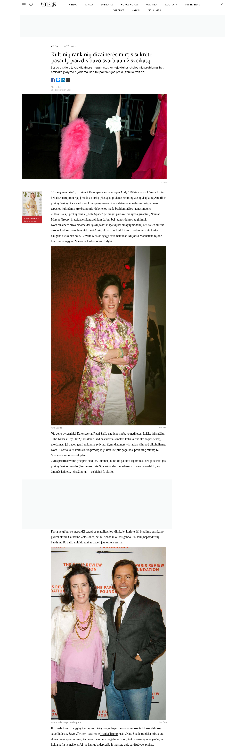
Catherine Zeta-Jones (81, 537)
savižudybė (105, 241)
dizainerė (82, 192)
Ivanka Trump (109, 733)
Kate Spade (96, 192)
